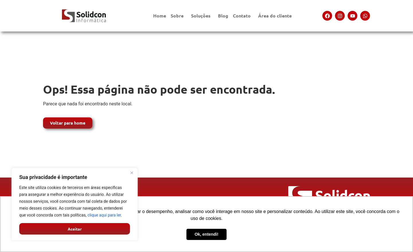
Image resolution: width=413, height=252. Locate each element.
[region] (74, 204)
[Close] (131, 172)
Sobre (178, 16)
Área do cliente (276, 16)
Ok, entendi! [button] (206, 234)
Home (159, 16)
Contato (243, 16)
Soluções (202, 16)
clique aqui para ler (104, 215)
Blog (223, 16)
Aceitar (75, 228)
